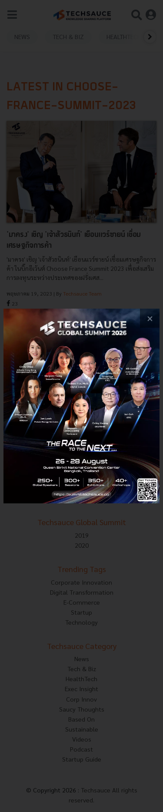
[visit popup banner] (81, 406)
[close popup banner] (150, 318)
